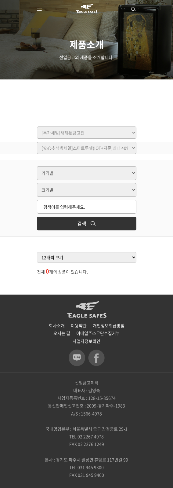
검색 (86, 223)
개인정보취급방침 (108, 325)
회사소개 (57, 325)
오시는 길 (61, 333)
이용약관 (79, 325)
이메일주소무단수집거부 (98, 333)
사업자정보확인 (86, 341)
